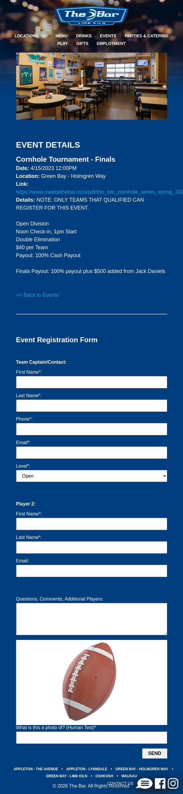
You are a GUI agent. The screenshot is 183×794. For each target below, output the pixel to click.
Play (62, 43)
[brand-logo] (91, 16)
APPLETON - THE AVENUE (35, 776)
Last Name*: (29, 395)
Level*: (23, 465)
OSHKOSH (104, 783)
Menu (61, 35)
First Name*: (29, 372)
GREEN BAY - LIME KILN (66, 783)
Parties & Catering (147, 35)
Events (108, 35)
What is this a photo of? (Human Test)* (56, 734)
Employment (111, 43)
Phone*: (24, 419)
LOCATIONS (26, 35)
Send (154, 760)
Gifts (82, 43)
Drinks (84, 35)
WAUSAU (129, 783)
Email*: (23, 442)
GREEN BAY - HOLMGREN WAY (141, 776)
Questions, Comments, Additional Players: (60, 598)
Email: (22, 560)
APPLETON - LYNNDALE (86, 776)
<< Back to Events (37, 295)
